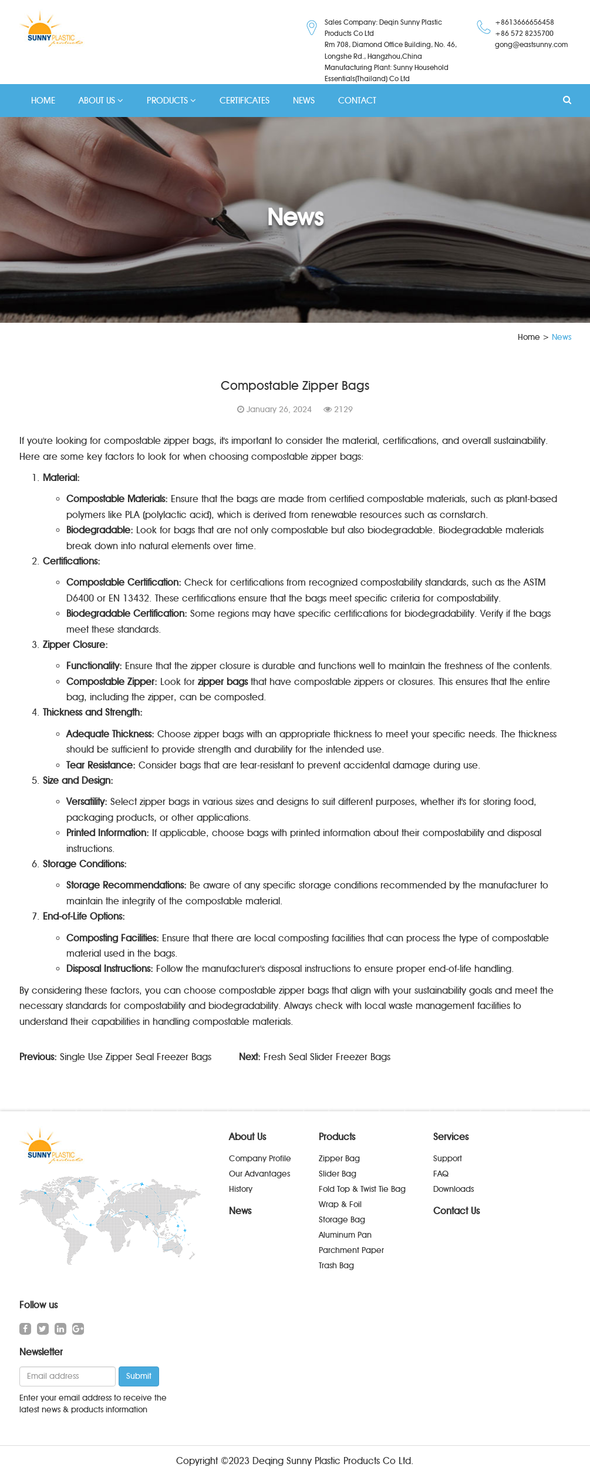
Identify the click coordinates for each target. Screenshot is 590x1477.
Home (529, 337)
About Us (247, 1136)
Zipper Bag (339, 1159)
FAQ (441, 1174)
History (240, 1189)
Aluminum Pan (345, 1235)
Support (447, 1159)
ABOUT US (101, 100)
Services (450, 1136)
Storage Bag (342, 1220)
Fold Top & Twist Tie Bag (362, 1189)
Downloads (453, 1189)
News (240, 1211)
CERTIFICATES (244, 100)
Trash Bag (336, 1266)
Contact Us (456, 1211)
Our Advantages (259, 1174)
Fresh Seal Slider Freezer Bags (327, 1056)
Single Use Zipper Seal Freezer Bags (135, 1056)
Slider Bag (337, 1174)
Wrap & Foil (340, 1204)
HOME (43, 100)
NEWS (304, 100)
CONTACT (357, 100)
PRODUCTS (171, 100)
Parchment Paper (351, 1250)
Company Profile (260, 1159)
